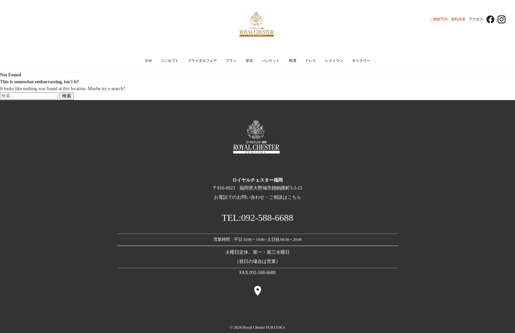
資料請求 (458, 19)
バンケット (271, 61)
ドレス (310, 61)
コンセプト (170, 61)
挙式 (249, 61)
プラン (231, 61)
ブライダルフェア (202, 61)
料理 (292, 61)
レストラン (334, 61)
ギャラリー (361, 61)
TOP (148, 61)
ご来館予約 (439, 19)
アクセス (476, 19)
